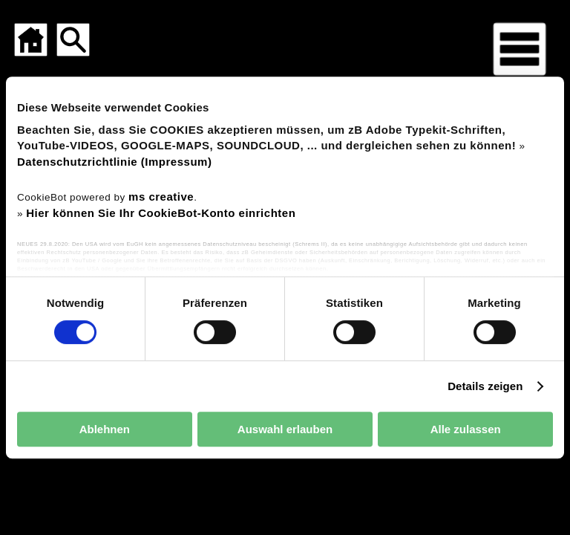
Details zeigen (485, 386)
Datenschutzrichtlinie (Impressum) (114, 161)
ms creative (161, 196)
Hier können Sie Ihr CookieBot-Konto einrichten (160, 213)
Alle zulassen (465, 429)
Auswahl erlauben (285, 429)
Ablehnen (104, 429)
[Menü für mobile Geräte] (519, 49)
